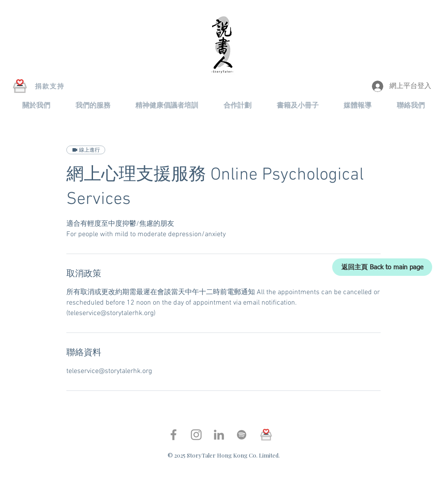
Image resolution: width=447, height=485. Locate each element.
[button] (36, 105)
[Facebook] (173, 434)
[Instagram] (196, 434)
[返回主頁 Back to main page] (382, 267)
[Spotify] (241, 434)
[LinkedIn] (219, 434)
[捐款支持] (49, 86)
